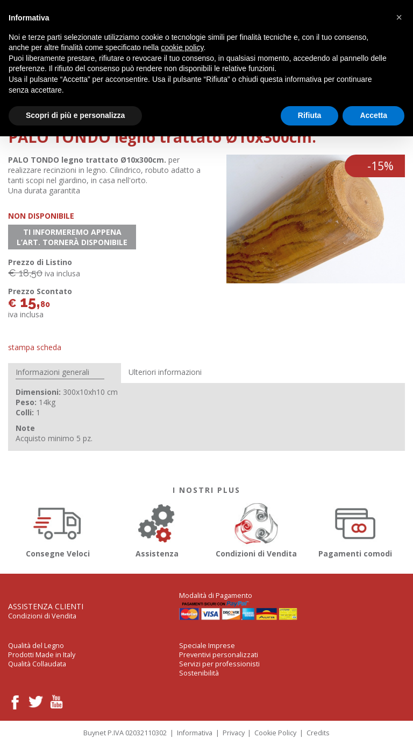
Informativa (194, 732)
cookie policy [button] (182, 47)
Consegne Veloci (58, 529)
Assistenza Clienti (45, 606)
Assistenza (157, 529)
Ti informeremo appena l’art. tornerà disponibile (72, 237)
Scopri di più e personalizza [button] (75, 115)
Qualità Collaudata (37, 664)
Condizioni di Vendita (256, 529)
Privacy (234, 732)
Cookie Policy (275, 732)
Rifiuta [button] (310, 115)
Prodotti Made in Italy (41, 654)
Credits (318, 732)
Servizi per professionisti (219, 664)
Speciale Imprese (207, 645)
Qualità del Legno (36, 645)
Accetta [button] (373, 115)
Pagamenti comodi (355, 529)
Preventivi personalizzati (218, 654)
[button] (399, 17)
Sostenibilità (199, 673)
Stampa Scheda (34, 347)
